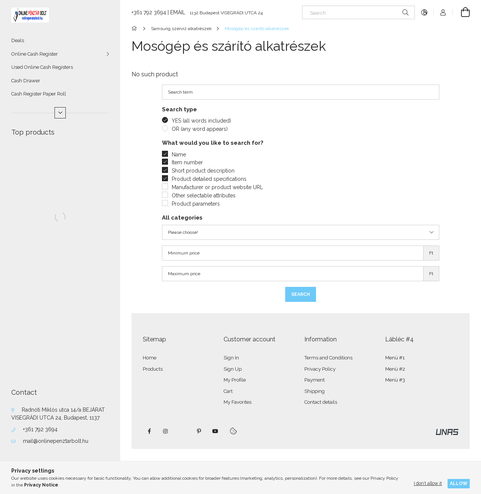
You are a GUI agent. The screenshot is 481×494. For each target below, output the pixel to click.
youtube (215, 431)
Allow (458, 483)
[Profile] (443, 12)
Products (153, 369)
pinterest (198, 431)
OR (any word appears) (200, 129)
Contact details (320, 402)
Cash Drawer (25, 80)
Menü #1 (395, 358)
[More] (60, 112)
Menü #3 (395, 380)
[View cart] (461, 12)
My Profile (235, 380)
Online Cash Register (34, 54)
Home (149, 358)
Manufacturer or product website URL (217, 187)
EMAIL (177, 12)
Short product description (203, 171)
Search (300, 294)
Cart (228, 391)
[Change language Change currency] (424, 12)
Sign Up (233, 369)
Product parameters (196, 204)
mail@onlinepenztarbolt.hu (55, 441)
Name (179, 155)
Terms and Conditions (328, 358)
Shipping (314, 391)
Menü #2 (395, 369)
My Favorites (237, 402)
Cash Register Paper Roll (38, 94)
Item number (187, 162)
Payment (314, 380)
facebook (149, 431)
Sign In (231, 358)
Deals (17, 40)
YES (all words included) (201, 121)
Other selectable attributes (204, 195)
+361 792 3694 (40, 429)
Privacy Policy (320, 369)
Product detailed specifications (209, 179)
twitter (182, 431)
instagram (165, 431)
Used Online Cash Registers (42, 67)
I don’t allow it (428, 483)
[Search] (358, 12)
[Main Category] (135, 28)
